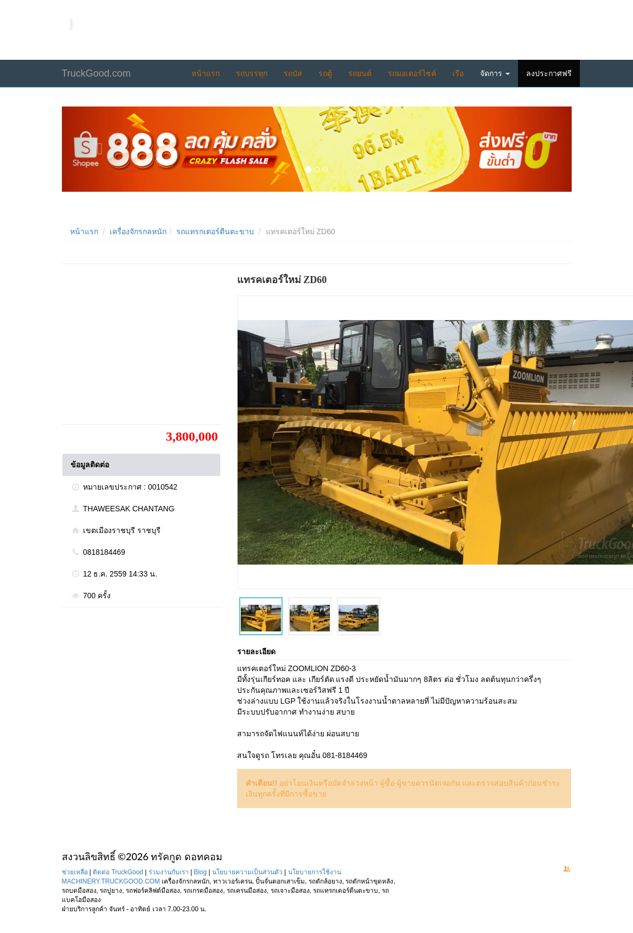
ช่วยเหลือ (75, 872)
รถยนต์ (360, 73)
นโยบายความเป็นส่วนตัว (247, 872)
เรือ (458, 73)
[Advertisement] (143, 348)
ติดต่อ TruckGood (118, 872)
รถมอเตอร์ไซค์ (412, 73)
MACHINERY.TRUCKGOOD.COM (111, 881)
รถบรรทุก (251, 73)
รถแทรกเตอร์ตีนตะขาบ (215, 231)
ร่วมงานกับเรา (169, 872)
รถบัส (293, 73)
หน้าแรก (205, 73)
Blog (200, 872)
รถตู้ (325, 73)
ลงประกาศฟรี (549, 73)
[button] (100, 149)
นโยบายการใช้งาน (314, 872)
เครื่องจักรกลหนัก (138, 231)
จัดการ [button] (495, 73)
